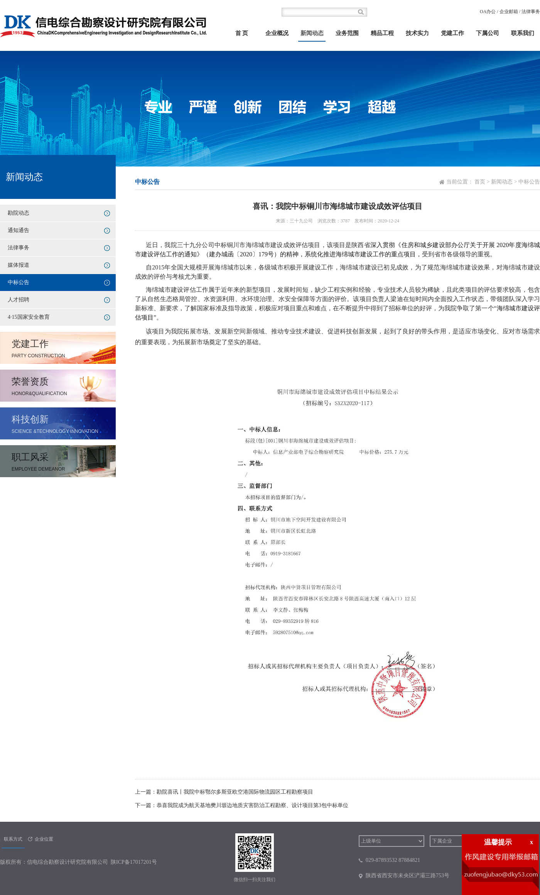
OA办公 (488, 11)
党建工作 (452, 33)
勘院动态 (18, 213)
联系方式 (13, 839)
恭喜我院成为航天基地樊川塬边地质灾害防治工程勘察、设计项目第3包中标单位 (252, 805)
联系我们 (522, 33)
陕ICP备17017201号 (134, 862)
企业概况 (277, 33)
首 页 (241, 33)
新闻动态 (312, 33)
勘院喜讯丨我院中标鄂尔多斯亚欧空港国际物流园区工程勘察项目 (235, 792)
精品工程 (382, 33)
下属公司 (487, 33)
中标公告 (18, 282)
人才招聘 (18, 300)
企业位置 (44, 839)
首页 (479, 182)
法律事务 (530, 11)
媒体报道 (18, 265)
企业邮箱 (509, 11)
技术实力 (417, 33)
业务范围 (347, 33)
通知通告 (18, 230)
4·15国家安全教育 (29, 317)
